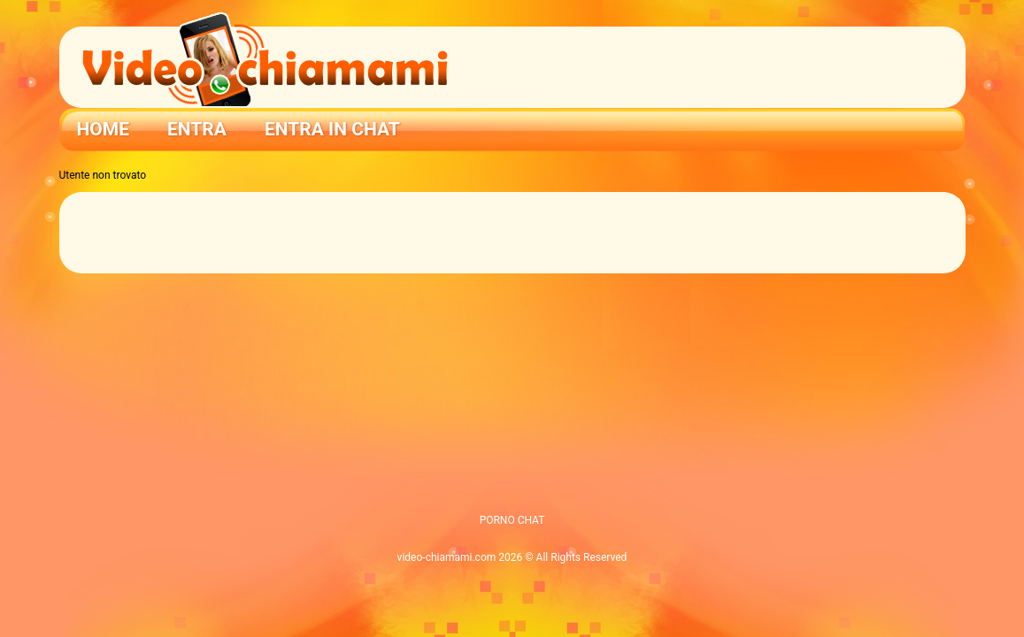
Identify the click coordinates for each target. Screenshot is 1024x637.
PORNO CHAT (512, 520)
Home (103, 129)
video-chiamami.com (447, 557)
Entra (197, 129)
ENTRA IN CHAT (332, 129)
